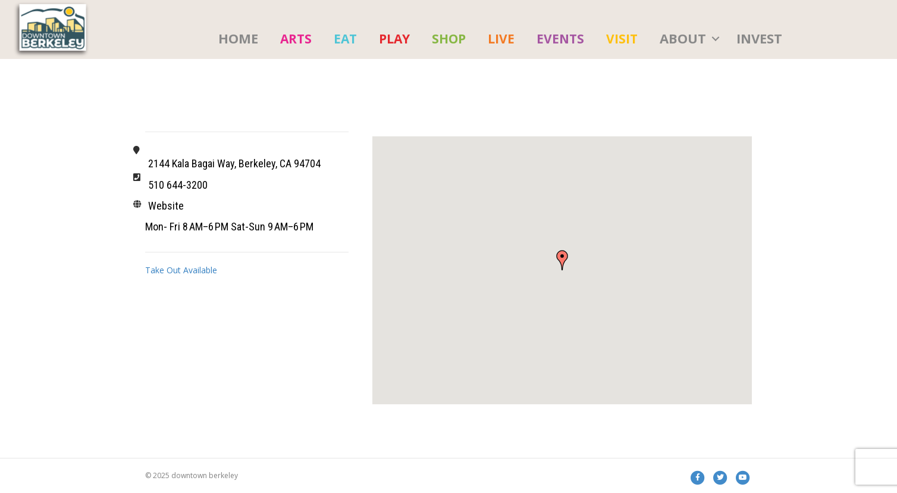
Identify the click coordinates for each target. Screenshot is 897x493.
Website (166, 205)
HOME (238, 38)
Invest (759, 38)
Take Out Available (181, 270)
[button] (562, 260)
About (683, 38)
